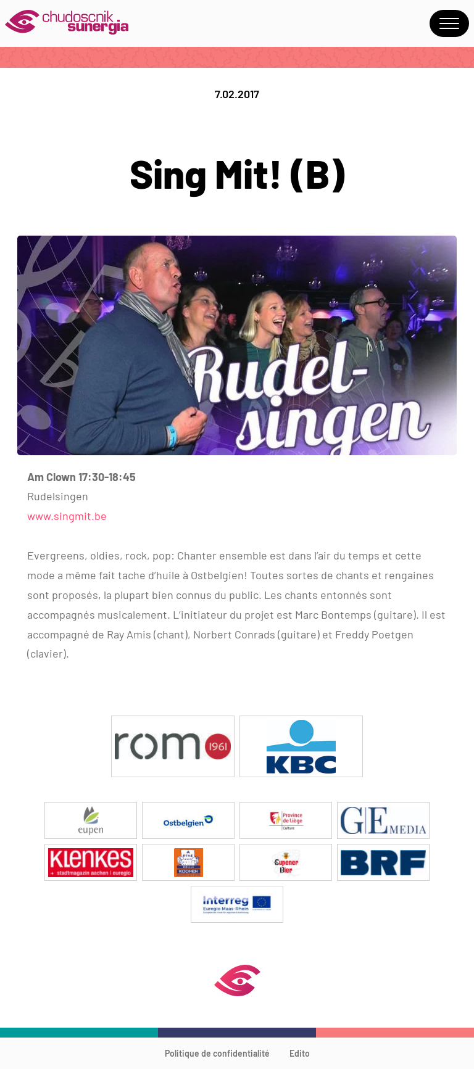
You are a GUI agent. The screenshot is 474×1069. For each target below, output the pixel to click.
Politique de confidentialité (217, 1053)
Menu (449, 23)
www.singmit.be (67, 515)
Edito (299, 1053)
